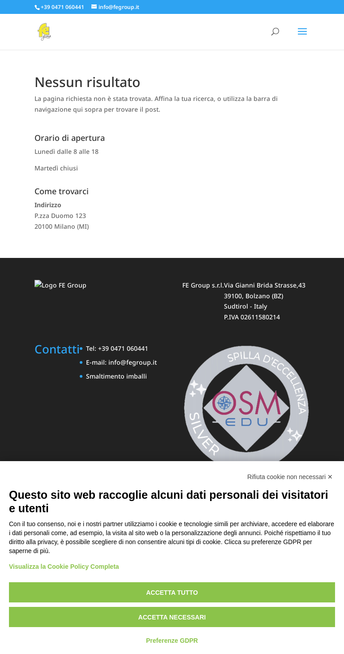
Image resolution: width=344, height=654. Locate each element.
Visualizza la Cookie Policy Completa (64, 566)
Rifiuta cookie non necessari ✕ (290, 476)
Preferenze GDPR (172, 640)
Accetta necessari (172, 617)
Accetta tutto (172, 592)
